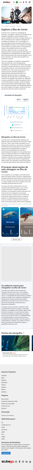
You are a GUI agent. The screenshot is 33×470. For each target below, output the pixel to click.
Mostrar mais (16, 239)
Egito (2, 378)
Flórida (3, 385)
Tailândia (4, 375)
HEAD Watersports (8, 419)
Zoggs (3, 436)
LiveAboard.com (6, 425)
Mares (3, 427)
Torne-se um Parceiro (7, 415)
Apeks (3, 432)
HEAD (3, 439)
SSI (2, 422)
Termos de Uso (5, 406)
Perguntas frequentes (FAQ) (9, 401)
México (3, 389)
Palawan (18, 26)
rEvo (2, 434)
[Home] (6, 2)
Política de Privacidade (7, 403)
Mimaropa (12, 26)
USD (20, 2)
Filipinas (7, 26)
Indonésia (4, 382)
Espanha (3, 380)
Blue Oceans (5, 399)
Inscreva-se (6, 453)
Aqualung (4, 429)
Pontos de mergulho (12, 333)
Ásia (2, 26)
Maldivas (4, 392)
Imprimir (4, 408)
